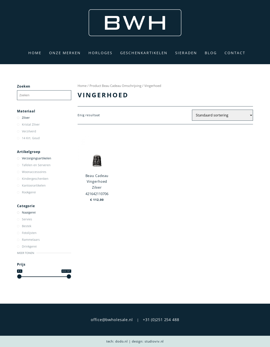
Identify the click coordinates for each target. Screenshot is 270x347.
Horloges (100, 52)
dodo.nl (121, 341)
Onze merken (65, 52)
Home (34, 52)
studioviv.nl (154, 341)
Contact (235, 52)
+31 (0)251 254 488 (161, 319)
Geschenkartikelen (144, 52)
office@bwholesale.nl (112, 319)
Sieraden (186, 52)
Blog (211, 52)
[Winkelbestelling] (222, 115)
